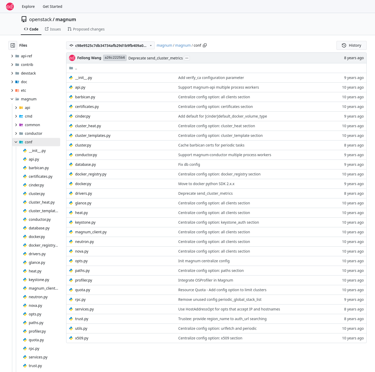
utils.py (81, 328)
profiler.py (83, 280)
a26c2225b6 (115, 58)
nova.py (81, 251)
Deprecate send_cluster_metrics (155, 58)
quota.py (82, 289)
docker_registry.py (90, 174)
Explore (28, 6)
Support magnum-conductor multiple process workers (224, 154)
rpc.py (80, 299)
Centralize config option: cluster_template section (220, 135)
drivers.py (83, 193)
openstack (40, 19)
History (351, 45)
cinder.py (82, 116)
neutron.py (84, 241)
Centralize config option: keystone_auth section (218, 222)
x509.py (81, 338)
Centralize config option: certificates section (215, 106)
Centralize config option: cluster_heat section (216, 125)
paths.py (82, 270)
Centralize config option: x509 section (210, 338)
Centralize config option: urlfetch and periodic (217, 328)
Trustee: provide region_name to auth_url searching (222, 318)
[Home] (10, 6)
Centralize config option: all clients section (214, 96)
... (187, 57)
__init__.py (83, 77)
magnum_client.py (91, 231)
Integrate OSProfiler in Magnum (205, 280)
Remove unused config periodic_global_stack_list (219, 299)
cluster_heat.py (88, 125)
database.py (85, 164)
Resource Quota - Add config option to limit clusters (222, 289)
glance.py (83, 202)
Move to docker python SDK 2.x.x (206, 183)
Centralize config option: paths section (211, 270)
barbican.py (85, 96)
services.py (84, 309)
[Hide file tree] (12, 45)
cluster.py (83, 145)
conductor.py (86, 154)
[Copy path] (205, 45)
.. (73, 67)
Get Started (52, 6)
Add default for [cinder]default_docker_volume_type (222, 116)
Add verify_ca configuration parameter (211, 77)
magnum (65, 19)
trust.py (81, 318)
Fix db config (189, 164)
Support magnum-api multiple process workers (218, 87)
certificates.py (87, 106)
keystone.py (85, 222)
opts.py (81, 260)
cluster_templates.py (92, 135)
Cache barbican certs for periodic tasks (211, 145)
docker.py (83, 183)
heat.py (81, 212)
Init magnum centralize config (204, 260)
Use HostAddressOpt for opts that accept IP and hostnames (229, 309)
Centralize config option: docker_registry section (219, 174)
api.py (80, 87)
